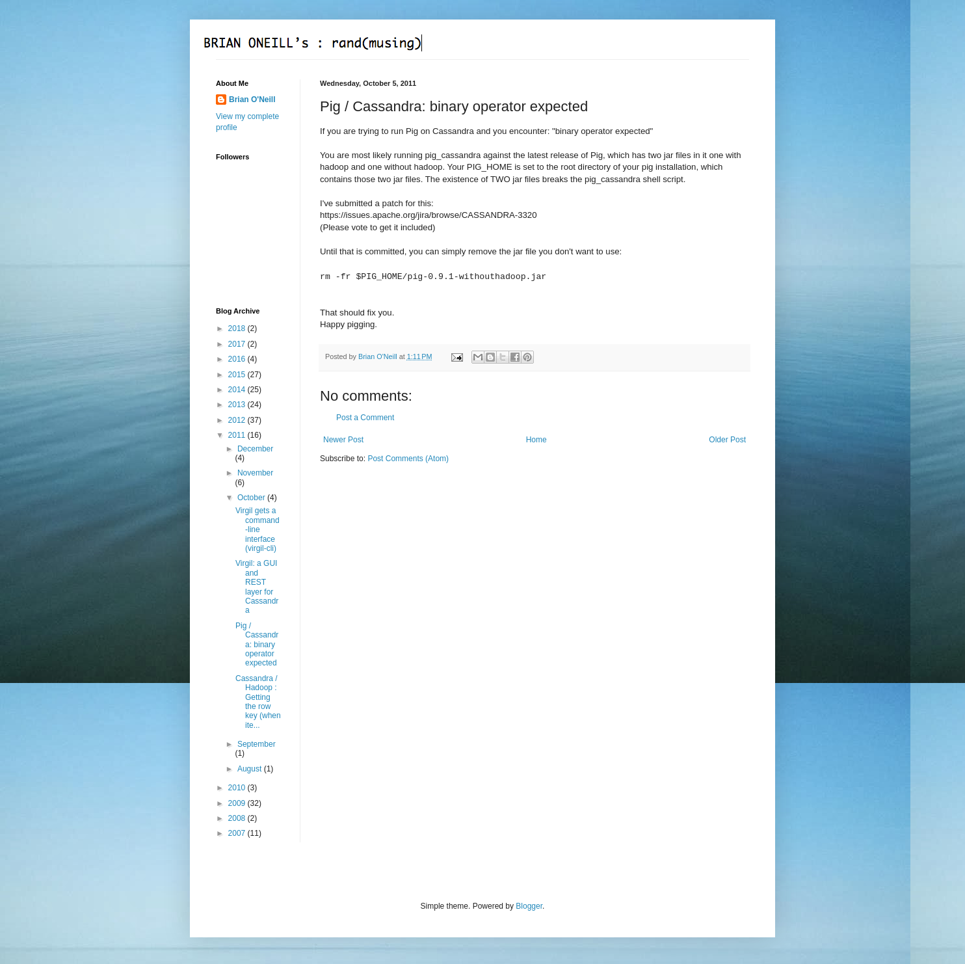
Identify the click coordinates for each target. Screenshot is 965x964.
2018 (238, 328)
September (256, 744)
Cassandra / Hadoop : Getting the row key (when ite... (258, 702)
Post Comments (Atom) (408, 458)
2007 (238, 833)
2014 (238, 389)
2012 (238, 420)
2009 (238, 803)
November (255, 472)
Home (536, 439)
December (255, 448)
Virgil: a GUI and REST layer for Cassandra (256, 587)
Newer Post (343, 439)
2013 (238, 404)
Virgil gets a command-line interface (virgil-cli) (257, 529)
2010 (238, 787)
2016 (238, 359)
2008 (238, 818)
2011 (238, 435)
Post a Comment (365, 417)
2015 (238, 374)
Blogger (529, 906)
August (250, 768)
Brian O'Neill (252, 99)
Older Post (727, 439)
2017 (238, 344)
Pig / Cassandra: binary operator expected (256, 644)
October (252, 497)
